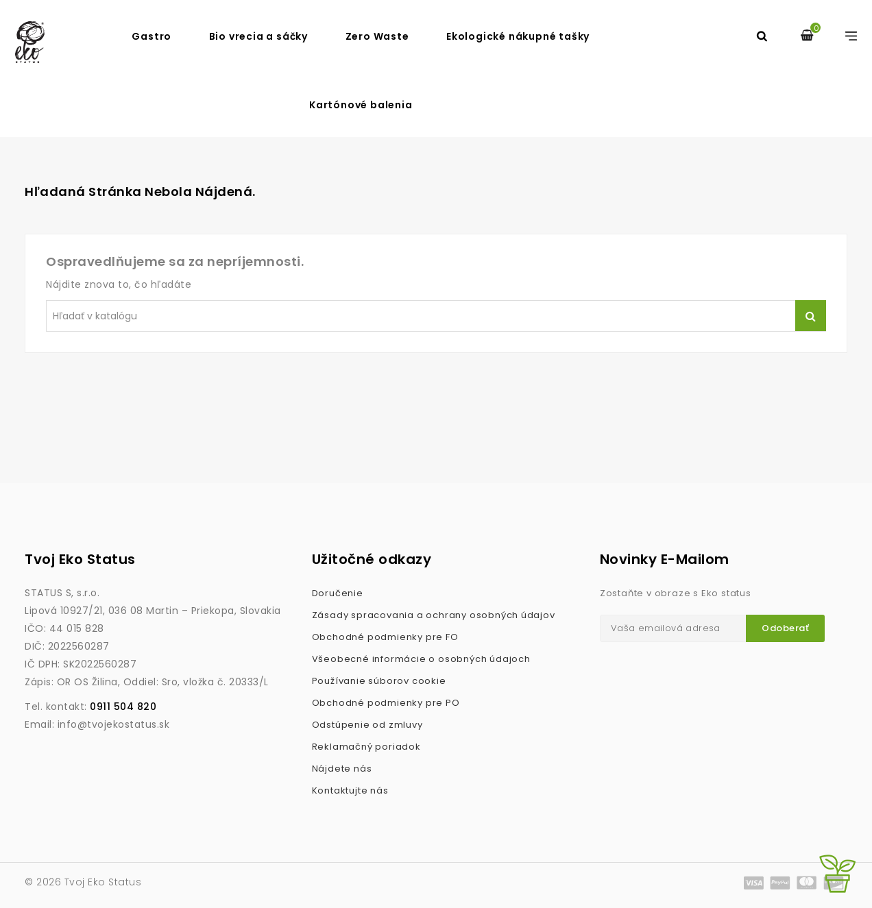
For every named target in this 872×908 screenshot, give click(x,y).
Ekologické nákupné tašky (518, 36)
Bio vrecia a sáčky (258, 36)
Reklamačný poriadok (366, 746)
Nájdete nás (342, 768)
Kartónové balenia (361, 105)
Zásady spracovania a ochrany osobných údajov (433, 615)
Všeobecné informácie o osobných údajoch (421, 658)
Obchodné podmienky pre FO (385, 636)
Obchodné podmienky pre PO (386, 702)
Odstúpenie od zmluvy (367, 724)
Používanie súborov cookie (379, 680)
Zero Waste (377, 36)
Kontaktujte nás (350, 790)
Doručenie (337, 593)
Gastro (151, 36)
